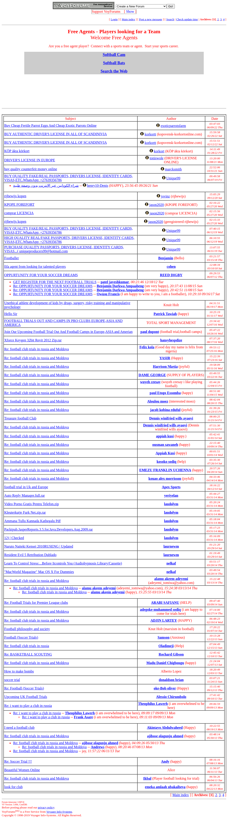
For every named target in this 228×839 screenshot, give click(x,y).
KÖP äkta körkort (16, 151)
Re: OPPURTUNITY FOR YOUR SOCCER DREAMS (53, 286)
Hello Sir (10, 314)
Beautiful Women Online (22, 770)
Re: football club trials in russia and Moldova (36, 349)
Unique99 (173, 178)
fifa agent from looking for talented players (35, 266)
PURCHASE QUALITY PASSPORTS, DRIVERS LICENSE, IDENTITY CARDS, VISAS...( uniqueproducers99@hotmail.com (64, 249)
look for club (13, 787)
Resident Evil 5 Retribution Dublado (30, 555)
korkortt (150, 134)
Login (114, 19)
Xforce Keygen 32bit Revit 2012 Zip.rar (33, 340)
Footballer (11, 258)
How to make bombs (19, 671)
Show (130, 11)
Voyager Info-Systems (59, 811)
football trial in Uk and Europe (26, 487)
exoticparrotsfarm (173, 126)
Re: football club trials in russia (26, 646)
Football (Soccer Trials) (21, 637)
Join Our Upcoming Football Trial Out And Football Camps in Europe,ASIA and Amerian (68, 332)
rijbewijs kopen (15, 196)
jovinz (165, 196)
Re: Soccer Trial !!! (18, 761)
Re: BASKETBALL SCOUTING (28, 654)
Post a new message (150, 19)
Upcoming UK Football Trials (25, 697)
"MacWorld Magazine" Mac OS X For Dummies (39, 572)
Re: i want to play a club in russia (28, 706)
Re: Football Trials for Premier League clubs (36, 602)
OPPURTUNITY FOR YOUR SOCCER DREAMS (41, 275)
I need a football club (19, 727)
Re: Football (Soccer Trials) (24, 688)
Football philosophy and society (27, 629)
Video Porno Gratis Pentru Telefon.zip (31, 504)
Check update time (187, 19)
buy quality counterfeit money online (30, 169)
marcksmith (173, 169)
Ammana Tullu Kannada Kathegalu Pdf (32, 521)
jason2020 (156, 205)
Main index (128, 19)
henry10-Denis (97, 185)
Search (170, 19)
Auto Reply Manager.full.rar (24, 495)
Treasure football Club (20, 418)
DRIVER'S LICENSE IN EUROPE (29, 160)
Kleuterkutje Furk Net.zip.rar (25, 512)
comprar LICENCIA (19, 213)
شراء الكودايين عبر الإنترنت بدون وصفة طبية (46, 185)
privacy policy (46, 807)
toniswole (156, 158)
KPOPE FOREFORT (19, 204)
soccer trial (12, 680)
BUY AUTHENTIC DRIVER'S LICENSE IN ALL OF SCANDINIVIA (55, 134)
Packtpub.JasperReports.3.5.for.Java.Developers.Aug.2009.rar (48, 529)
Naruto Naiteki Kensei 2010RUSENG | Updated (38, 546)
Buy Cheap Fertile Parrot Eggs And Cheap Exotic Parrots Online (50, 125)
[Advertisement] (115, 88)
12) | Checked (14, 538)
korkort (159, 151)
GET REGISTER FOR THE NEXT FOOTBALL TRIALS (54, 282)
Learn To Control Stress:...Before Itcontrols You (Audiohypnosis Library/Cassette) (63, 563)
